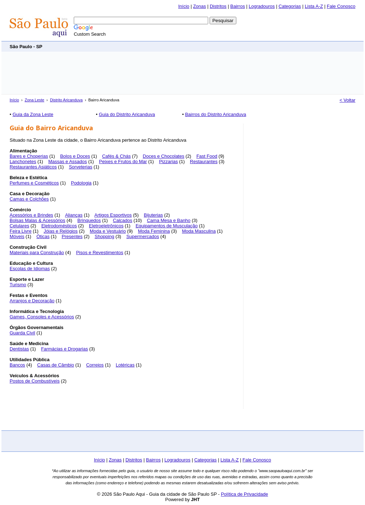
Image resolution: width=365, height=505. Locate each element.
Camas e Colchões (29, 199)
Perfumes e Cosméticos (34, 183)
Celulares (19, 225)
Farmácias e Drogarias (64, 349)
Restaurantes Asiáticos (33, 167)
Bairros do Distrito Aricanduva (215, 114)
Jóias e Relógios (60, 231)
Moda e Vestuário (108, 231)
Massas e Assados (67, 161)
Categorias (289, 6)
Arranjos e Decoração (32, 300)
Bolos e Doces (75, 156)
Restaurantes (203, 161)
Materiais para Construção (37, 252)
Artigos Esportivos (113, 215)
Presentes (72, 236)
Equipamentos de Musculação (166, 225)
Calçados (122, 220)
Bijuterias (153, 215)
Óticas (43, 236)
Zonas (199, 6)
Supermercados (142, 236)
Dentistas (19, 349)
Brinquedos (89, 220)
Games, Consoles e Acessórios (42, 316)
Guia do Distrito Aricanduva (127, 114)
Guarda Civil (22, 332)
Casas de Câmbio (55, 365)
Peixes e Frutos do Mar (123, 161)
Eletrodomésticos (59, 225)
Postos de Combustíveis (35, 381)
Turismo (18, 284)
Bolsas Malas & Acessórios (37, 220)
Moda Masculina (199, 231)
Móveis (17, 236)
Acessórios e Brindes (31, 215)
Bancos (17, 365)
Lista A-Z (314, 6)
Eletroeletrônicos (106, 225)
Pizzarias (168, 161)
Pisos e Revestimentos (99, 252)
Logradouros (262, 6)
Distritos (218, 6)
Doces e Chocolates (163, 156)
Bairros (237, 6)
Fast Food (206, 156)
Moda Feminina (154, 231)
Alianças (73, 215)
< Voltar (347, 100)
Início (183, 6)
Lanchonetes (23, 161)
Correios (95, 365)
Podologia (81, 183)
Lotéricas (125, 365)
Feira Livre (20, 231)
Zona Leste (34, 100)
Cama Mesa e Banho (168, 220)
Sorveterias (80, 167)
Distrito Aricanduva (66, 100)
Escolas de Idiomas (30, 268)
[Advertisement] (225, 46)
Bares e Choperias (29, 156)
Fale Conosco (341, 6)
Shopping (104, 236)
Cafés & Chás (116, 156)
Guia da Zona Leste (32, 114)
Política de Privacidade (244, 494)
